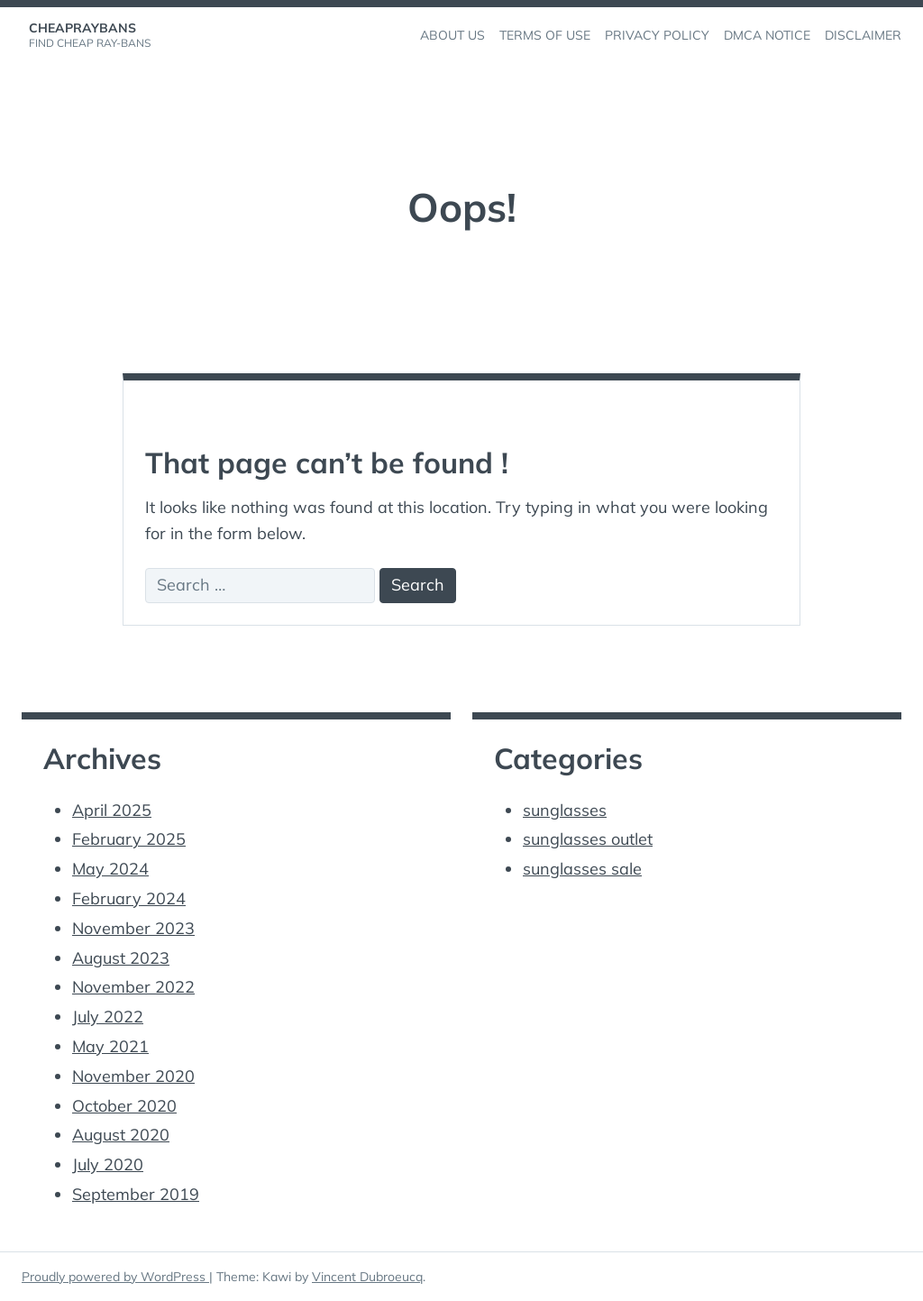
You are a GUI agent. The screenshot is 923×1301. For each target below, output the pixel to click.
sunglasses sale (582, 868)
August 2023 (120, 958)
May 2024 (110, 868)
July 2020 (107, 1164)
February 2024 (129, 898)
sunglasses (565, 810)
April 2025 (111, 810)
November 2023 (133, 928)
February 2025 (129, 839)
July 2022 (107, 1016)
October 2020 (124, 1105)
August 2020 (120, 1134)
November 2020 (133, 1076)
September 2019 (135, 1194)
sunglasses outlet (588, 839)
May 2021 (110, 1046)
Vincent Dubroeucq (367, 1277)
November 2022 (133, 986)
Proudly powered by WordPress (115, 1277)
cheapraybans (82, 28)
